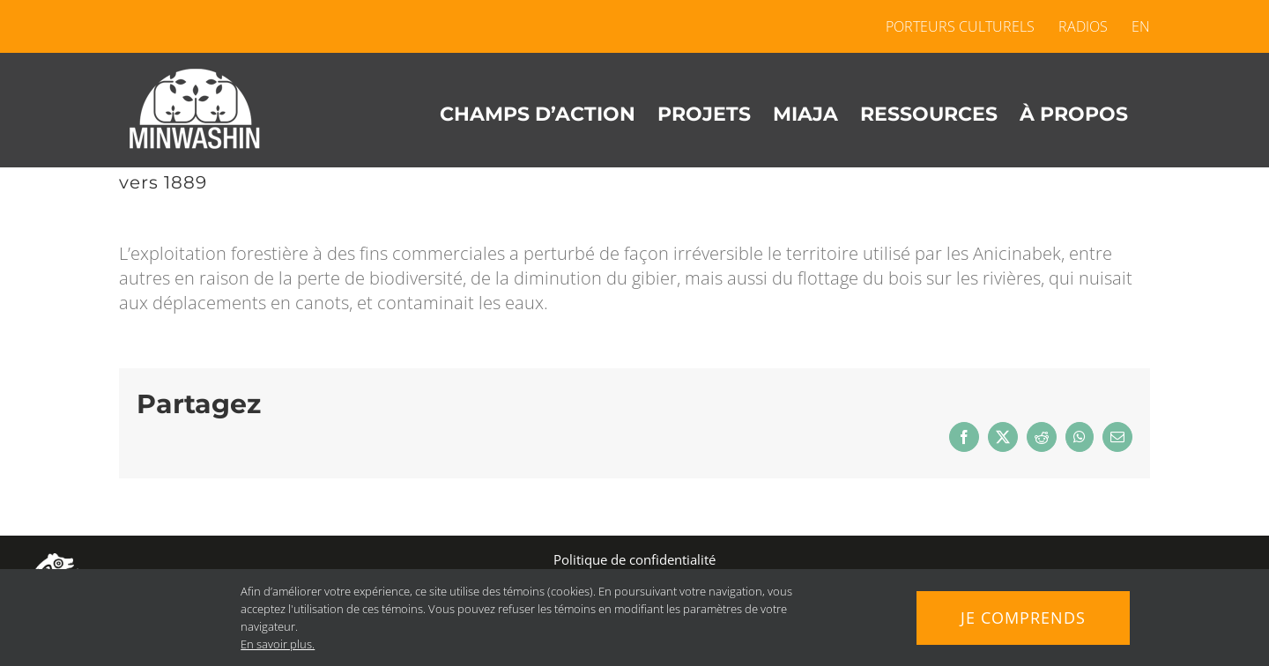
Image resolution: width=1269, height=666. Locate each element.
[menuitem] (1135, 26)
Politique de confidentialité (634, 559)
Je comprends (1023, 617)
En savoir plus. (278, 644)
